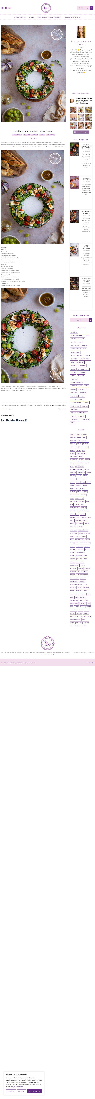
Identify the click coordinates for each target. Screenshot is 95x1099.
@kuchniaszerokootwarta (80, 93)
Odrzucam (21, 1091)
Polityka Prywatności (17, 1086)
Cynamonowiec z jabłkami (86, 295)
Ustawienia (11, 1091)
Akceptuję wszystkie (34, 1091)
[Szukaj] (83, 8)
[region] (24, 1083)
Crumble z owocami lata (86, 227)
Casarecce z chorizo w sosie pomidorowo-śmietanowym (86, 160)
